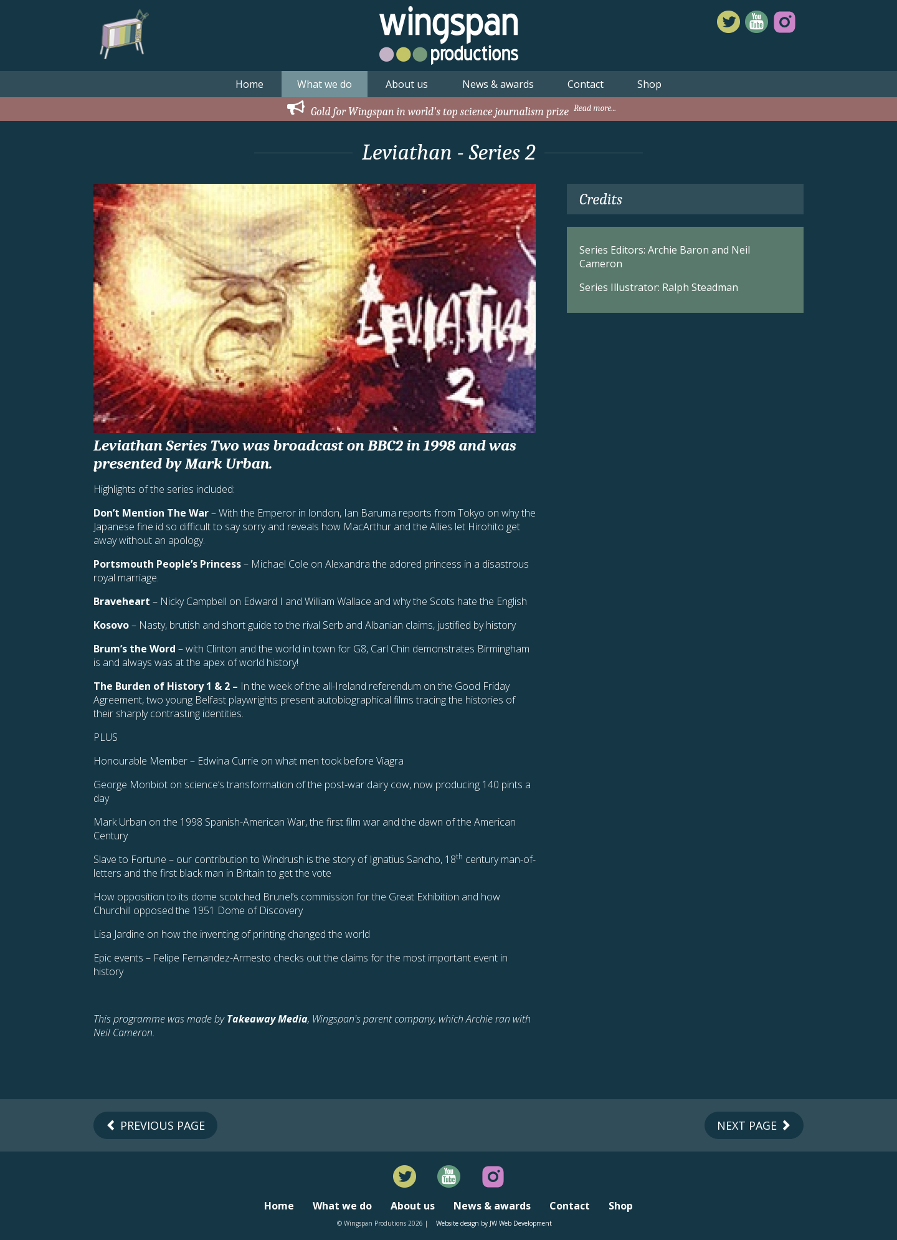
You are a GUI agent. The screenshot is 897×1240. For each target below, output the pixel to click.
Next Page (754, 1125)
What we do (324, 84)
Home (249, 84)
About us (407, 84)
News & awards (498, 84)
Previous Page (155, 1125)
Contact (585, 84)
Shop (649, 84)
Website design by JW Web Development (494, 1223)
